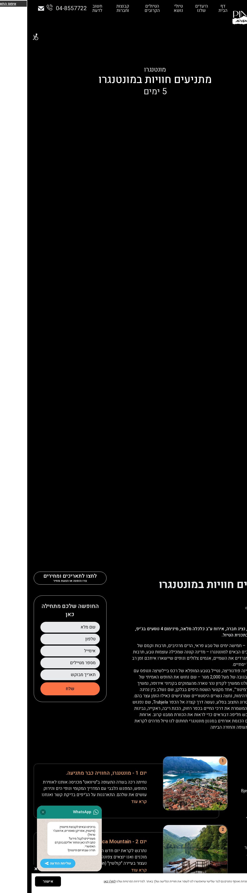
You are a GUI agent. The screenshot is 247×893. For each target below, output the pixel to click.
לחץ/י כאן (78, 881)
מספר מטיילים (51, 663)
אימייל (58, 651)
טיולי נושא (144, 8)
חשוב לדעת (65, 8)
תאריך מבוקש (51, 675)
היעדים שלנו (166, 8)
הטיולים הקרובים (118, 8)
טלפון (59, 639)
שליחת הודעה (11, 869)
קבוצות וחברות (90, 8)
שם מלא (56, 627)
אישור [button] (16, 881)
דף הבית (187, 8)
